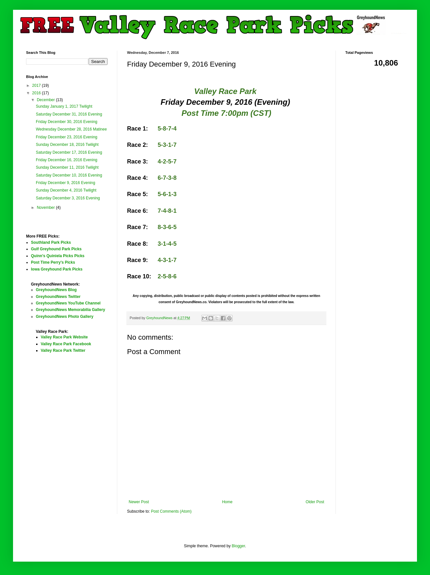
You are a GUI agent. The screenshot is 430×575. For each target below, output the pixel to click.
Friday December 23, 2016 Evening (66, 137)
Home (227, 502)
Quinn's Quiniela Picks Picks (57, 256)
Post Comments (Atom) (171, 511)
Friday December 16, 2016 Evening (66, 160)
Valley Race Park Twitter (63, 350)
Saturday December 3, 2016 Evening (68, 198)
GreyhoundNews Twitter (58, 296)
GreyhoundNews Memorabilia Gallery (70, 309)
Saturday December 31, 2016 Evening (69, 114)
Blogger (238, 546)
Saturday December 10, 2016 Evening (69, 175)
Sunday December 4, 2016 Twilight (66, 190)
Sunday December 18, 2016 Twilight (67, 144)
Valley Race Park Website (64, 337)
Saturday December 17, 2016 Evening (69, 152)
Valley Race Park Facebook (66, 344)
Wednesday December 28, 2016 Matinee (71, 129)
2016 (37, 93)
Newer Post (139, 502)
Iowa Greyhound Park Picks (56, 269)
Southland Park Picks (51, 242)
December (46, 100)
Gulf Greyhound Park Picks (56, 249)
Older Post (315, 502)
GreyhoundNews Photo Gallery (64, 316)
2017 (37, 85)
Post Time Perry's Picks (53, 262)
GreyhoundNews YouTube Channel (68, 303)
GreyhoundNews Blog (56, 290)
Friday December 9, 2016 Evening (65, 182)
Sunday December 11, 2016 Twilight (67, 167)
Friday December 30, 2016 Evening (66, 121)
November (46, 207)
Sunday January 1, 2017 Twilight (64, 106)
